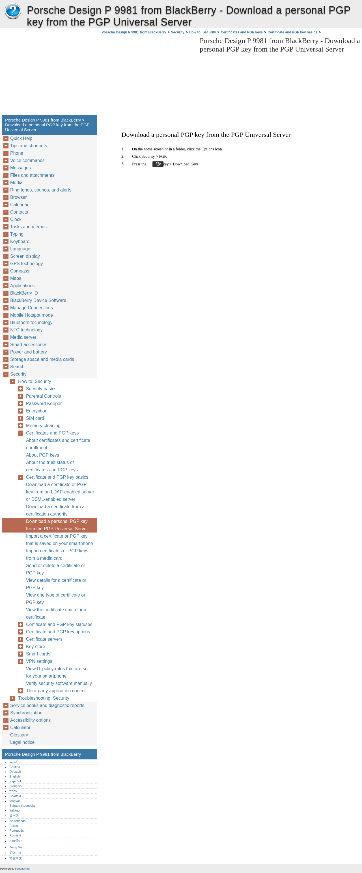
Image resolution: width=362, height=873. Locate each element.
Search (17, 366)
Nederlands (17, 821)
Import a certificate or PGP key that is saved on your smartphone (59, 540)
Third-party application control (56, 690)
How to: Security (202, 32)
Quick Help (21, 138)
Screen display (25, 256)
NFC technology (26, 329)
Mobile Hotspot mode (31, 315)
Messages (20, 167)
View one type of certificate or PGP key (55, 599)
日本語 (14, 815)
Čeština (14, 766)
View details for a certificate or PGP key (56, 584)
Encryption (37, 410)
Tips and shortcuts (28, 145)
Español (15, 781)
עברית (13, 791)
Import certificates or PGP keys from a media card (57, 554)
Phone (16, 153)
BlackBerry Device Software (38, 300)
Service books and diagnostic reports (47, 705)
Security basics (41, 388)
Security (177, 32)
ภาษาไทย (15, 841)
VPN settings (39, 661)
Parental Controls (43, 396)
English (14, 776)
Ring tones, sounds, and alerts (40, 190)
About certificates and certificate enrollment (58, 444)
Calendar (19, 204)
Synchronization (26, 712)
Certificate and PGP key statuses (59, 624)
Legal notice (22, 742)
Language (20, 248)
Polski (13, 825)
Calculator (20, 727)
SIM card (35, 418)
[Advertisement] (147, 76)
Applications (22, 285)
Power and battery (28, 352)
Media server (23, 337)
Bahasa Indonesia (22, 805)
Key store (35, 646)
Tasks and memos (28, 226)
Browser (18, 197)
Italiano (14, 810)
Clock (15, 219)
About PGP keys (42, 455)
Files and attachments (32, 175)
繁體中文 (15, 858)
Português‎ (16, 830)
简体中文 (15, 852)
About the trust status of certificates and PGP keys (52, 466)
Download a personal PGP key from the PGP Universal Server (57, 525)
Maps (15, 278)
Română (15, 835)
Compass (19, 271)
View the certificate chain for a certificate (56, 613)
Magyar (14, 800)
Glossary (19, 735)
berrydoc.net (22, 868)
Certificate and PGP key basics (292, 32)
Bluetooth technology (31, 322)
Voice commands (27, 160)
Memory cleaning (43, 425)
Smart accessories (29, 344)
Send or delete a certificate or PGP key (55, 569)
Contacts (19, 212)
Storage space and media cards (42, 359)
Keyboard (20, 241)
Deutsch (15, 771)
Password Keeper (44, 403)
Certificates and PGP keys (242, 32)
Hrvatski (15, 796)
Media (16, 182)
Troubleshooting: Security (43, 698)
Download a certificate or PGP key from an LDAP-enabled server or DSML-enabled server (60, 492)
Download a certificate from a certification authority (55, 510)
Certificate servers (44, 639)
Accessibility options (30, 720)
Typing (16, 234)
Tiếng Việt (16, 847)
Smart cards (38, 653)
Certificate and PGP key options (58, 631)
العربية (13, 761)
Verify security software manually (59, 683)
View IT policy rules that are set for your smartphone (57, 672)
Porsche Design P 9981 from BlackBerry (12, 11)
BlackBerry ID (24, 293)
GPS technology (26, 263)
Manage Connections (31, 307)
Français (15, 786)
